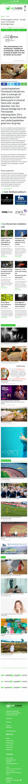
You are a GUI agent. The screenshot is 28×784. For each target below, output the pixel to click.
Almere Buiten (9, 740)
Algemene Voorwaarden (12, 711)
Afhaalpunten (15, 3)
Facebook (9, 780)
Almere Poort (9, 747)
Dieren (16, 29)
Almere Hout (9, 745)
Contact (9, 754)
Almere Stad (9, 749)
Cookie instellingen (11, 731)
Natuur (9, 29)
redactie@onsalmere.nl (12, 763)
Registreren (9, 727)
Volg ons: (9, 778)
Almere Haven (9, 742)
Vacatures (8, 722)
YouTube (8, 782)
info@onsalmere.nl (11, 759)
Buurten (9, 734)
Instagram (16, 780)
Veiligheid (22, 29)
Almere (8, 738)
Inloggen (8, 725)
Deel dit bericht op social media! (9, 81)
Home (2, 16)
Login (11, 1)
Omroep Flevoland (7, 188)
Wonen (3, 29)
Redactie (10, 27)
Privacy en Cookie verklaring (13, 713)
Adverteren (23, 3)
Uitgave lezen (5, 3)
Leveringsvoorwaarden (12, 714)
